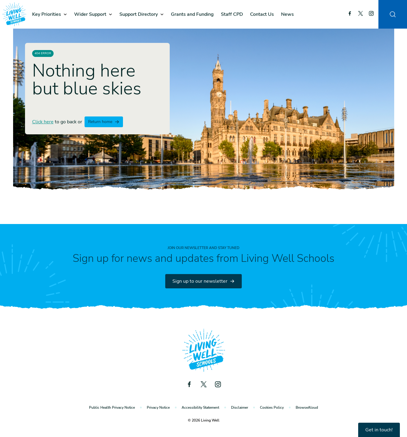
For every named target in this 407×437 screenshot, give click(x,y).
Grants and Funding (192, 14)
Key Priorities (46, 14)
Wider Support (90, 14)
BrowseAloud (307, 407)
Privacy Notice (158, 407)
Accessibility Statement (200, 407)
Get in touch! (379, 430)
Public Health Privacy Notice (112, 407)
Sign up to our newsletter (203, 281)
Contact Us (262, 14)
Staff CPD (232, 14)
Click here (43, 122)
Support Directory (138, 14)
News (287, 14)
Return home (103, 122)
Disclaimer (239, 407)
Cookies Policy (272, 407)
